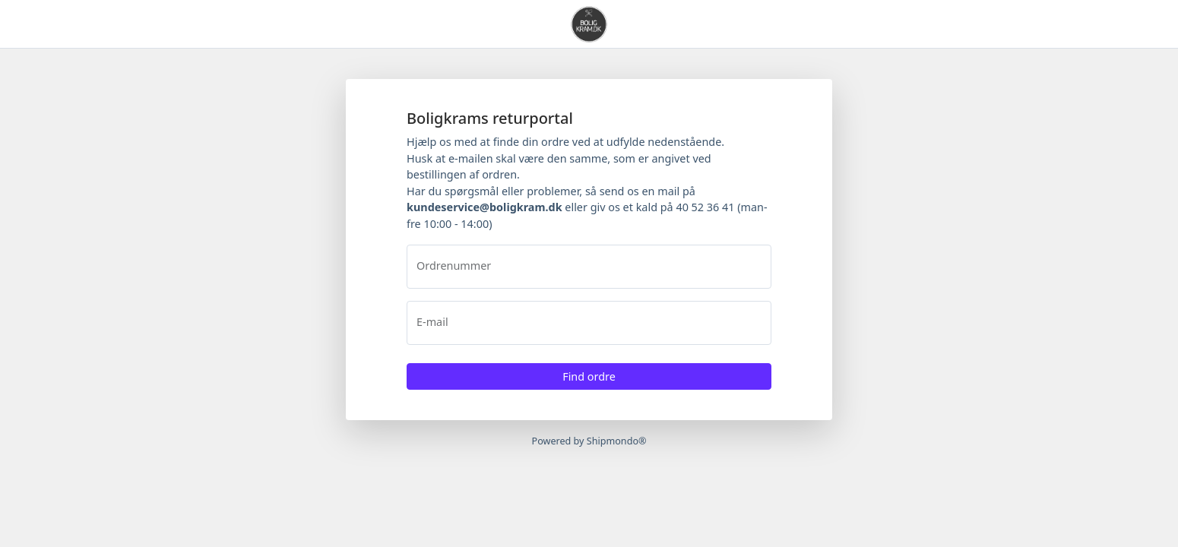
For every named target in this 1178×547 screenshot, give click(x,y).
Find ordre (589, 376)
